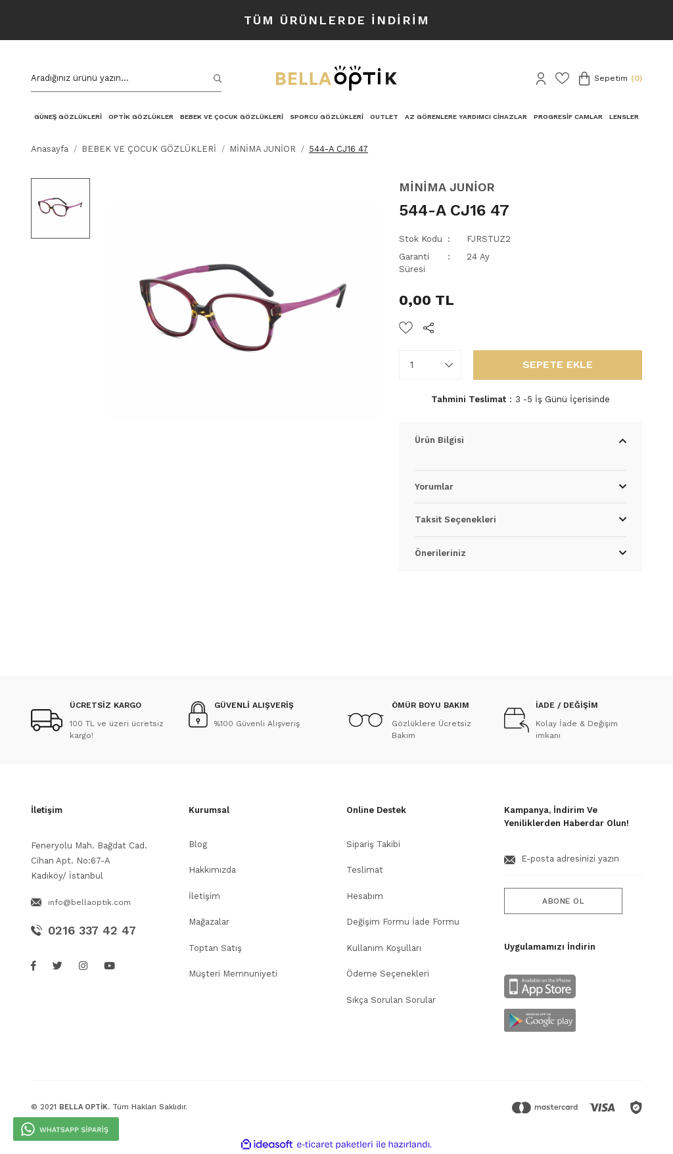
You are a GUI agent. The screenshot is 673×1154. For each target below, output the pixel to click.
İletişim (204, 896)
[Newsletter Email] (573, 864)
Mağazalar (209, 922)
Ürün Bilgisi (439, 440)
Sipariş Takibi (373, 844)
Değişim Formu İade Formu (402, 922)
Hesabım (364, 896)
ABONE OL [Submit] (563, 901)
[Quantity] (430, 365)
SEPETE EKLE (557, 364)
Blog (198, 844)
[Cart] (610, 78)
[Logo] (336, 78)
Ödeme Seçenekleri (387, 974)
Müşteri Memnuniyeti (233, 974)
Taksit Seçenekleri (455, 519)
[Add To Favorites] (406, 327)
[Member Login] (540, 78)
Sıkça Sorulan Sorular (391, 1000)
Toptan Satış (215, 948)
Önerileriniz (440, 553)
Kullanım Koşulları (383, 948)
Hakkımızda (212, 870)
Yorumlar (434, 487)
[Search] (126, 78)
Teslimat (364, 870)
